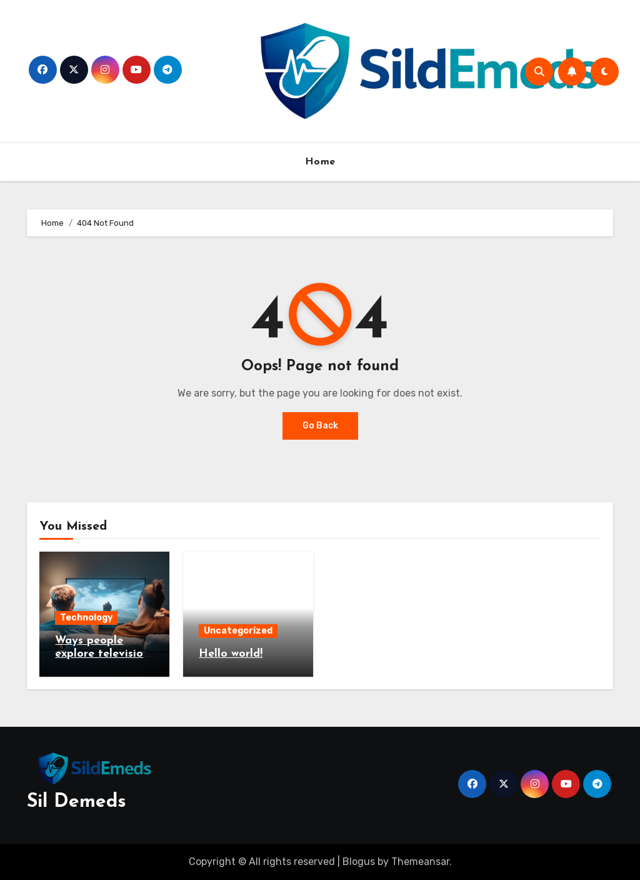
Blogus (358, 861)
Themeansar (420, 861)
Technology (86, 617)
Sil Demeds (76, 802)
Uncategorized (238, 630)
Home (320, 162)
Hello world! (230, 654)
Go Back (320, 425)
